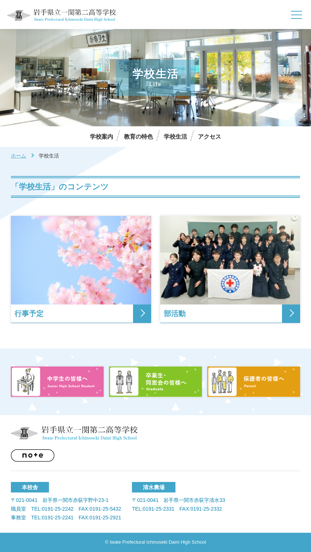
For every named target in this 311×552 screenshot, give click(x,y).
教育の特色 (138, 137)
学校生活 (175, 137)
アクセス (209, 137)
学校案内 (101, 137)
